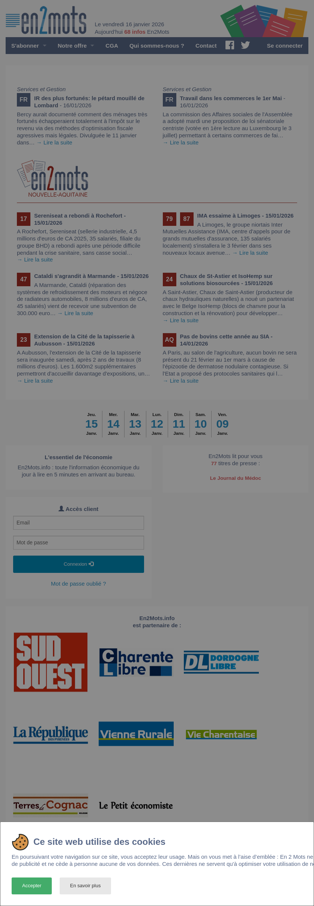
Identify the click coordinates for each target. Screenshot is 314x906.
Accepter (31, 885)
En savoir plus (85, 885)
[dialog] (157, 864)
